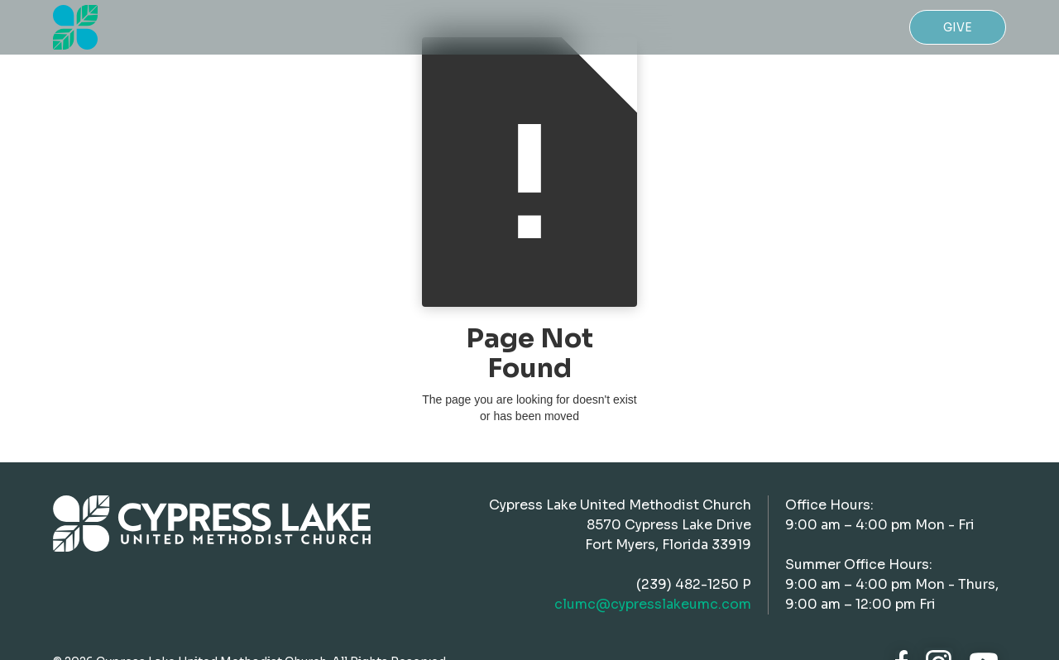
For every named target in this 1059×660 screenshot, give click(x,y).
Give (957, 27)
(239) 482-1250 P (693, 584)
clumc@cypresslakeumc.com (652, 604)
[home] (75, 27)
